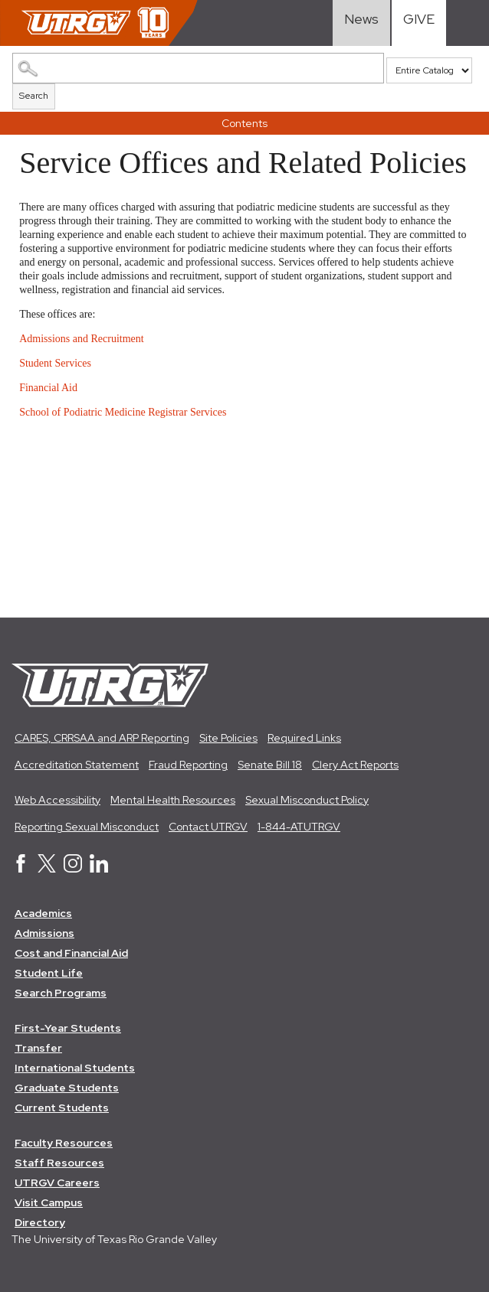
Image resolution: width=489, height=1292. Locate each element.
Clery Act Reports (355, 765)
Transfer (38, 1048)
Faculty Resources (64, 1143)
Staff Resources (59, 1162)
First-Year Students (68, 1028)
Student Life (49, 973)
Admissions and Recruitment (82, 338)
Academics (43, 913)
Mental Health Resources (172, 800)
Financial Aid (49, 387)
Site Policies (228, 738)
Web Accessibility (57, 800)
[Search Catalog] (198, 68)
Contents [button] (244, 123)
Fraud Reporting (188, 765)
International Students (75, 1068)
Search (33, 96)
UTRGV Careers (57, 1182)
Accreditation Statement (77, 765)
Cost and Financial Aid (71, 953)
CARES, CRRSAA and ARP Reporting (102, 738)
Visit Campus (49, 1202)
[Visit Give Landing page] (419, 23)
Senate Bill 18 (270, 765)
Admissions (44, 933)
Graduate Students (67, 1087)
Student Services (56, 363)
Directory (40, 1222)
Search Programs (61, 993)
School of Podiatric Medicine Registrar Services (123, 412)
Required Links (304, 738)
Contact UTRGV (208, 827)
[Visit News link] (361, 23)
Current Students (62, 1107)
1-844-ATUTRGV (299, 827)
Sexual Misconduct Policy (307, 800)
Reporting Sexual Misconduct (87, 827)
